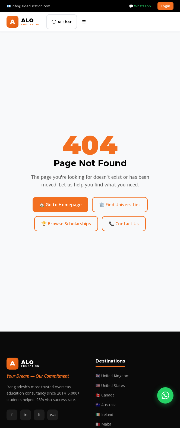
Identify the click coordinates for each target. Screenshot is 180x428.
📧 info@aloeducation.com (28, 6)
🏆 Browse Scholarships (66, 224)
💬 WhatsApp (140, 6)
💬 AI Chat (62, 21)
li (39, 415)
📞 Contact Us (124, 224)
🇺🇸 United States (110, 385)
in (25, 415)
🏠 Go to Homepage (60, 205)
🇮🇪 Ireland (104, 414)
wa (53, 415)
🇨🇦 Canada (105, 395)
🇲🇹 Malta (103, 424)
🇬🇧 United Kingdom (113, 375)
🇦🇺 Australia (106, 404)
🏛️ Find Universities (120, 205)
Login (165, 6)
